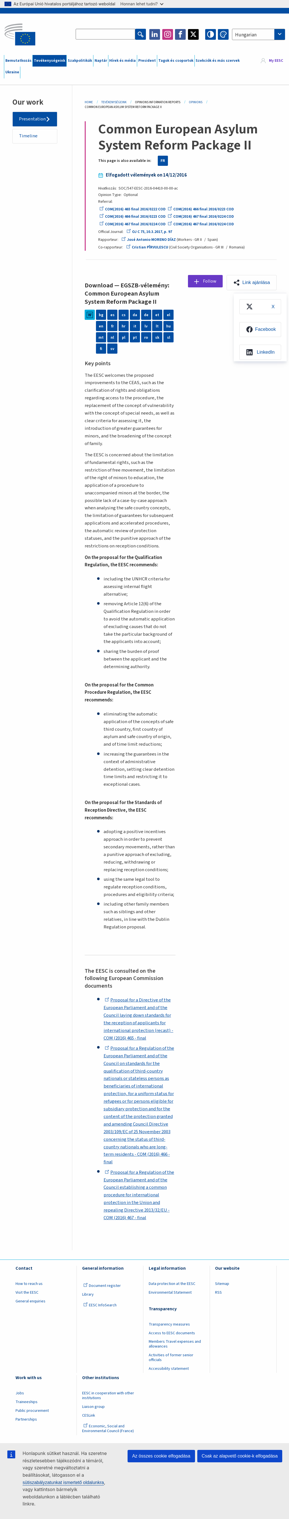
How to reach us (29, 1284)
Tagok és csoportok (175, 60)
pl (123, 337)
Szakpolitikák (80, 60)
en (101, 326)
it (134, 326)
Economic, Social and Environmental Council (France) (108, 1428)
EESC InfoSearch (100, 1305)
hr (123, 326)
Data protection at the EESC (172, 1284)
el (168, 315)
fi (101, 348)
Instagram (167, 34)
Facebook (180, 34)
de (146, 315)
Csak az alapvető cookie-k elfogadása (240, 1456)
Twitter (193, 34)
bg (101, 315)
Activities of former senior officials (171, 1357)
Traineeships (27, 1402)
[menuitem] (260, 306)
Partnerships (26, 1419)
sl (168, 337)
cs (124, 315)
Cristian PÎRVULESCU (147, 247)
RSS (218, 1292)
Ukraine (12, 72)
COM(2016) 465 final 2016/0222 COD (132, 209)
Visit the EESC (27, 1292)
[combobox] (258, 34)
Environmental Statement (170, 1292)
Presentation (32, 119)
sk (157, 337)
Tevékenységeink (49, 60)
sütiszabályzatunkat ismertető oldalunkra (63, 1482)
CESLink (88, 1415)
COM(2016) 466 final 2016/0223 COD (201, 209)
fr (112, 326)
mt (101, 337)
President (147, 60)
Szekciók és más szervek (218, 60)
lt (157, 326)
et (157, 315)
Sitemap (222, 1284)
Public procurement (32, 1411)
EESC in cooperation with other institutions (108, 1395)
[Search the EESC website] (105, 34)
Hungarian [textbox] (246, 35)
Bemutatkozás (18, 60)
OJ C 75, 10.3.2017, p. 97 (149, 232)
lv (146, 326)
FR (163, 161)
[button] (252, 282)
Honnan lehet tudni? (142, 3)
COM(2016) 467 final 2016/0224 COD (201, 216)
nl (112, 337)
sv (112, 348)
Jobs (20, 1393)
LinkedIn (154, 34)
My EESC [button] (276, 60)
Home (89, 102)
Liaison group (93, 1407)
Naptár (101, 60)
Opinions (195, 102)
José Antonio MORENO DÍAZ (148, 240)
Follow (210, 281)
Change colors (223, 34)
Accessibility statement (169, 1368)
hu (168, 326)
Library (88, 1294)
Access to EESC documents (172, 1333)
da (135, 315)
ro (146, 337)
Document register (102, 1286)
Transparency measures (169, 1324)
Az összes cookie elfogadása (161, 1456)
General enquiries (30, 1301)
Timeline (28, 136)
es (112, 315)
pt (135, 337)
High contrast (210, 34)
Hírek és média (122, 60)
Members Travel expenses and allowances (175, 1344)
